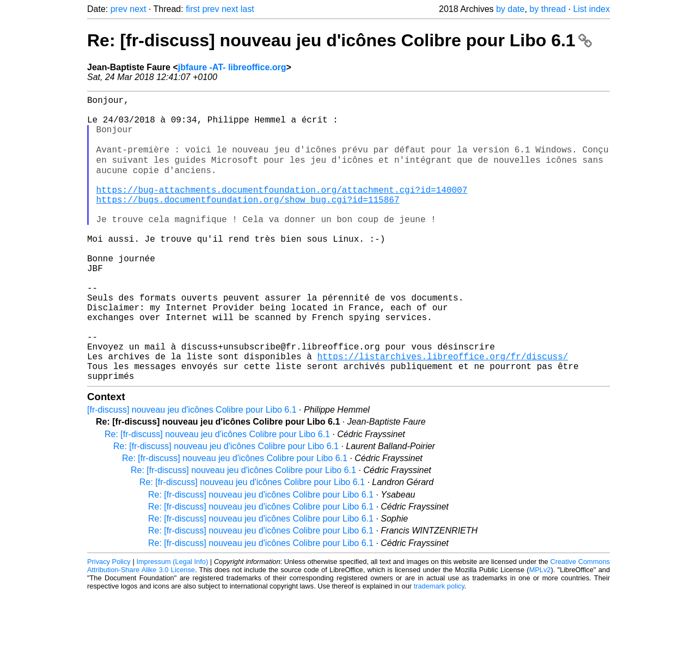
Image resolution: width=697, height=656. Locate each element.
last (247, 9)
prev (119, 9)
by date (510, 9)
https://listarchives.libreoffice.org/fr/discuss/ (442, 413)
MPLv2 (540, 631)
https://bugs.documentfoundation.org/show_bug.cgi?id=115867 (248, 222)
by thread (547, 9)
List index (591, 9)
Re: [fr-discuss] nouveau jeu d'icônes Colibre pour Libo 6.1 (339, 40)
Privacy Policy (109, 623)
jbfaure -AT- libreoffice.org (232, 67)
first (193, 9)
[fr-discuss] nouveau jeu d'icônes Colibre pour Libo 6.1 (192, 471)
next (138, 9)
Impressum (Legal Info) (172, 623)
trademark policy (439, 647)
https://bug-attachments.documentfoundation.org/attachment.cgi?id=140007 (282, 210)
